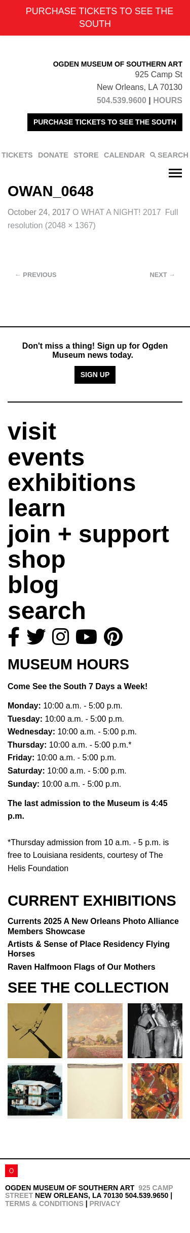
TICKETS (17, 155)
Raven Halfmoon (82, 967)
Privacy (104, 1203)
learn (37, 508)
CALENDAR (124, 155)
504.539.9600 (121, 100)
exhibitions (72, 482)
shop (37, 559)
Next (162, 275)
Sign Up (95, 375)
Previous (36, 275)
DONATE (53, 155)
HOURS (167, 100)
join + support (88, 533)
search (47, 610)
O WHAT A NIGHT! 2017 (116, 212)
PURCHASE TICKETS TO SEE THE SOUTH (104, 122)
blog (33, 584)
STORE (85, 155)
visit (32, 431)
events (46, 457)
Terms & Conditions (44, 1203)
